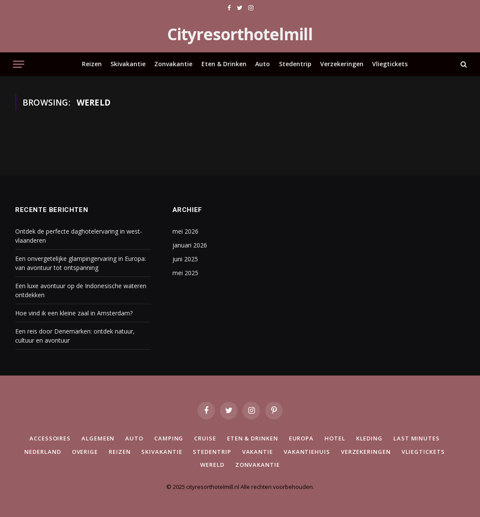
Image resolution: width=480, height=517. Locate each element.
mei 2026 (185, 231)
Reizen (92, 64)
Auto (262, 64)
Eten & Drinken (223, 64)
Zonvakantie (173, 64)
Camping (168, 438)
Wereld (212, 465)
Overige (85, 452)
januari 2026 (189, 245)
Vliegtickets (390, 64)
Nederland (42, 452)
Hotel (334, 438)
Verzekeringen (341, 64)
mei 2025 (185, 273)
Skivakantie (128, 64)
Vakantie (257, 452)
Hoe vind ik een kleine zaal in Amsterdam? (74, 313)
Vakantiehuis (307, 452)
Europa (301, 438)
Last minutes (416, 438)
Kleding (369, 438)
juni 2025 (185, 259)
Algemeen (97, 438)
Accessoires (50, 438)
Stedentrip (295, 64)
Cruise (205, 438)
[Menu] (18, 64)
